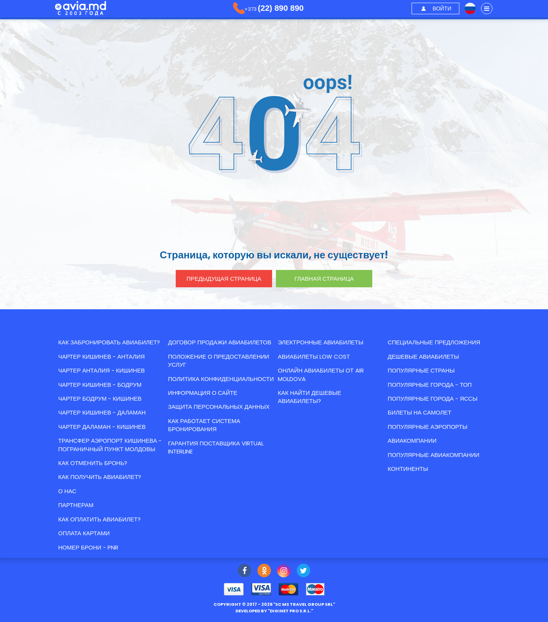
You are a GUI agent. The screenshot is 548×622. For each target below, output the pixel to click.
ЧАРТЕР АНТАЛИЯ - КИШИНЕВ (101, 370)
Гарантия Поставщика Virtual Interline (216, 447)
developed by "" (274, 611)
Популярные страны (421, 370)
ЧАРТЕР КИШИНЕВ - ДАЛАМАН (102, 412)
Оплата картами (84, 533)
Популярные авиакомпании (433, 455)
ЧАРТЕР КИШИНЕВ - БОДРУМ (99, 385)
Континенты (408, 469)
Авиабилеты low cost (314, 356)
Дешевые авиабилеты (423, 356)
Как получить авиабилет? (99, 477)
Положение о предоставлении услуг (218, 360)
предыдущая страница (224, 279)
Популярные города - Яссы (432, 398)
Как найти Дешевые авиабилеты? (309, 397)
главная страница (324, 279)
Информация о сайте (202, 393)
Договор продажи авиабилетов (219, 342)
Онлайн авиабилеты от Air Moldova (321, 374)
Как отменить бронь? (92, 463)
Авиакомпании (412, 441)
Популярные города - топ (430, 385)
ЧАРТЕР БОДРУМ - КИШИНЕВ (99, 398)
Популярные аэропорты (427, 427)
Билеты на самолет (419, 412)
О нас (67, 491)
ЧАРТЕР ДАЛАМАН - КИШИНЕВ (102, 427)
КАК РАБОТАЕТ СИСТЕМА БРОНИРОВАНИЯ (204, 425)
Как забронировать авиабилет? (109, 342)
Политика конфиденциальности (221, 379)
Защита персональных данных (218, 407)
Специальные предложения (434, 342)
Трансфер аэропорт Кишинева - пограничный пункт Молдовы (109, 445)
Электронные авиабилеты (320, 342)
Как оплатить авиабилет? (99, 519)
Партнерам (76, 505)
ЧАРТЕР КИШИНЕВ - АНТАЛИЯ (101, 356)
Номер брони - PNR (88, 547)
